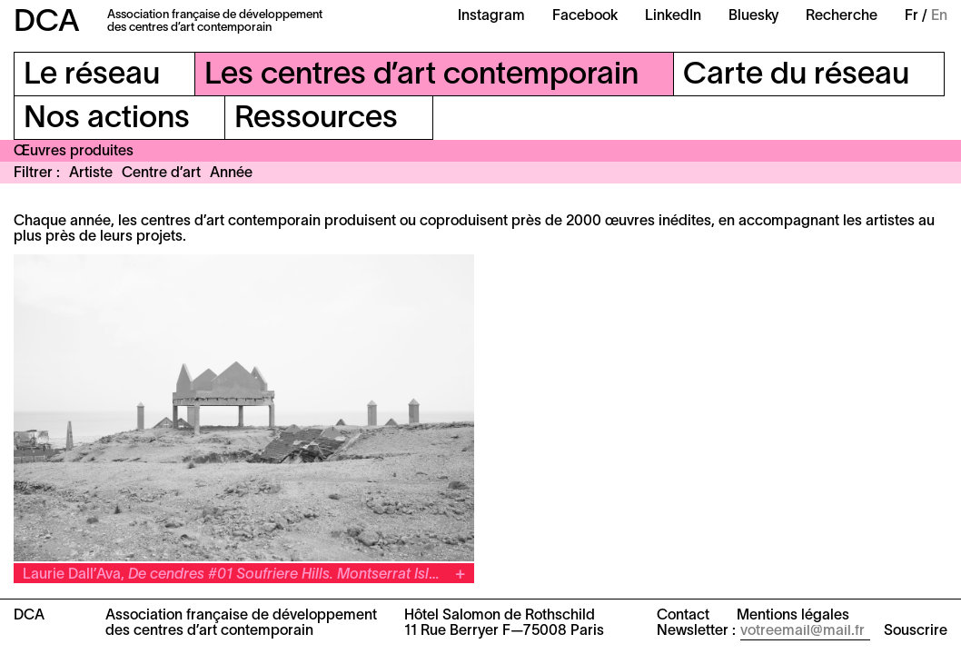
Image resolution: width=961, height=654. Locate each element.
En (939, 16)
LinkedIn (673, 16)
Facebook (585, 16)
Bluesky (753, 16)
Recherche (841, 16)
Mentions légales (793, 615)
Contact (683, 615)
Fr (911, 16)
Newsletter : (696, 631)
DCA (47, 23)
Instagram (491, 16)
